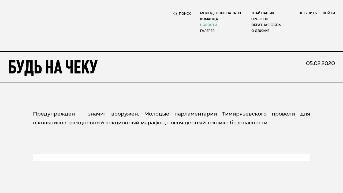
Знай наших (262, 13)
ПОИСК (182, 14)
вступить (308, 13)
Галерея (207, 31)
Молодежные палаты (220, 13)
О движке (260, 31)
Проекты (259, 19)
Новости (208, 25)
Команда (209, 19)
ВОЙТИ (329, 13)
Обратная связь (266, 25)
